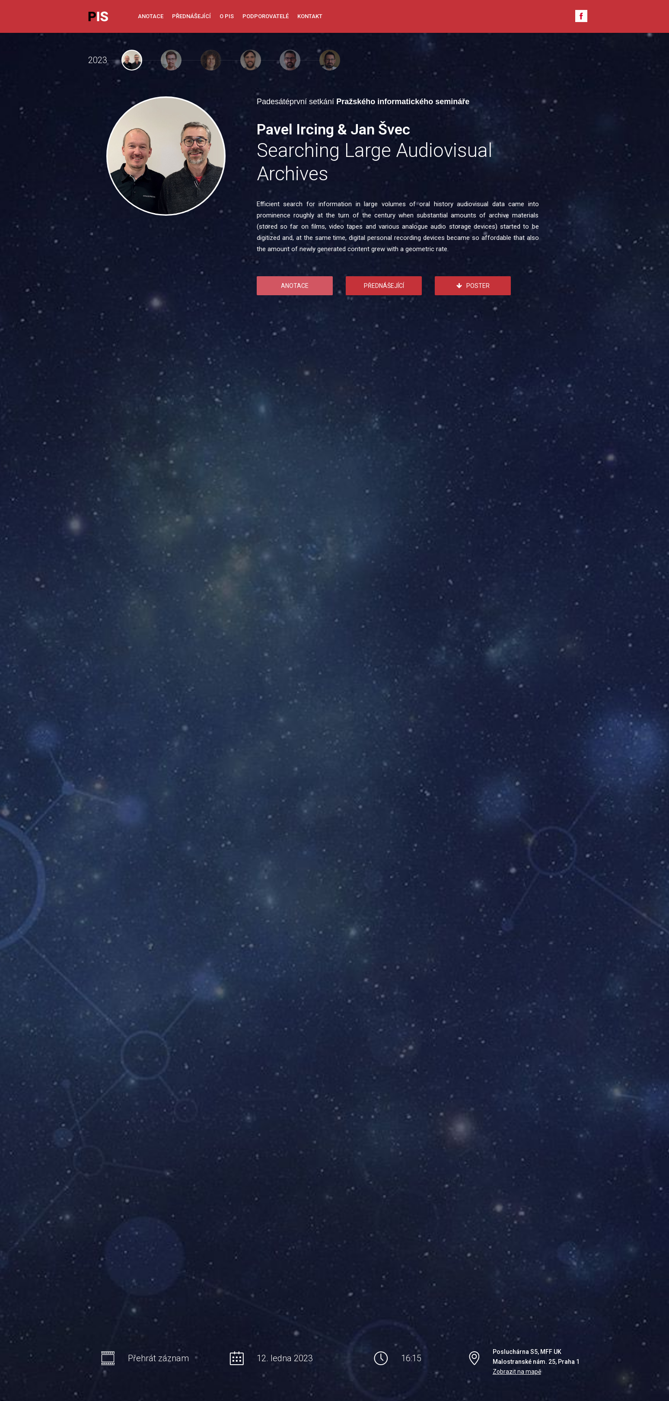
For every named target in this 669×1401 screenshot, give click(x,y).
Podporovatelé (265, 16)
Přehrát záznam (158, 1358)
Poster (473, 285)
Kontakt (309, 16)
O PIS (227, 16)
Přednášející (191, 16)
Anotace (150, 16)
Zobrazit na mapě (517, 1372)
